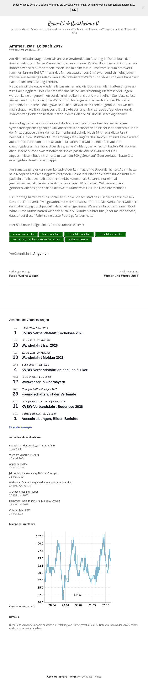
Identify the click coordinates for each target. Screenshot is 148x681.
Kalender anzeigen (20, 427)
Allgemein (41, 253)
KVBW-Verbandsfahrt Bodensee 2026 (52, 407)
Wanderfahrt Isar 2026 (40, 345)
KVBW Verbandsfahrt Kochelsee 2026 (52, 333)
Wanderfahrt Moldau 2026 (43, 358)
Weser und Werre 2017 (121, 276)
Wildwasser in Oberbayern (43, 382)
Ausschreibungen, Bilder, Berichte (50, 419)
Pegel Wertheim (17, 606)
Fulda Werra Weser (23, 276)
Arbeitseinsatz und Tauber (23, 491)
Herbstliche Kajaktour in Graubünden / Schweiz (34, 501)
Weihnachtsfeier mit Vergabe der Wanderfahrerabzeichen (40, 482)
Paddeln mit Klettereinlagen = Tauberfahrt (32, 445)
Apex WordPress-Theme (62, 676)
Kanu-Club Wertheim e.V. (74, 24)
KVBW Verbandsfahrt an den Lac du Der (54, 370)
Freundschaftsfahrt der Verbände (49, 394)
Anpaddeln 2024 (18, 464)
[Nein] (143, 8)
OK (74, 9)
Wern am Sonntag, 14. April (24, 454)
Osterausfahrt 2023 (19, 510)
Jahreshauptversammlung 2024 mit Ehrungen (33, 473)
